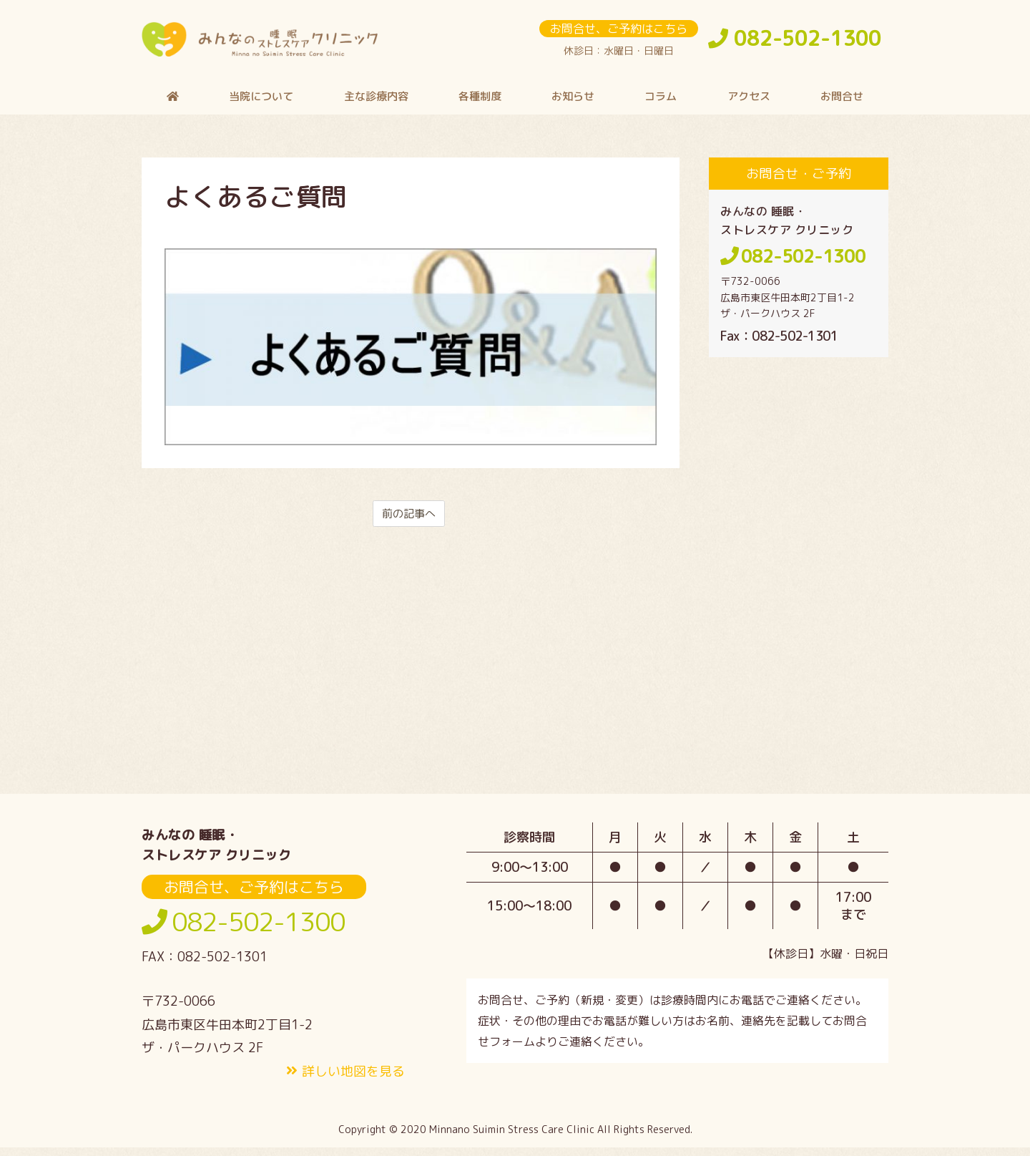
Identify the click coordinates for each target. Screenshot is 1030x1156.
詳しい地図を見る (353, 1079)
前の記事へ (409, 521)
